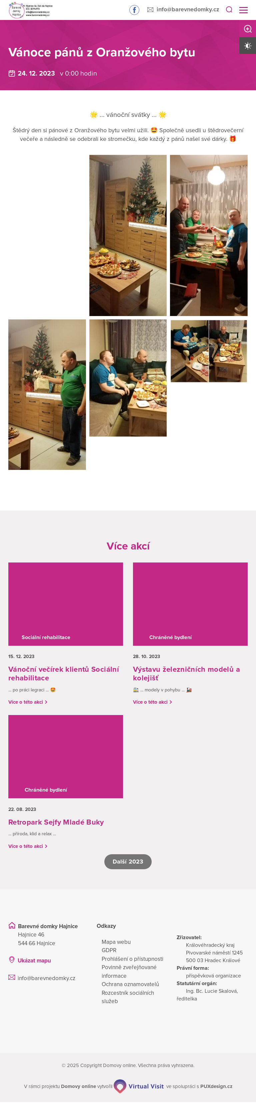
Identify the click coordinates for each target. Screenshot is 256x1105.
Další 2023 (128, 864)
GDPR (109, 953)
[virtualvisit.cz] (139, 1089)
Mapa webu (116, 944)
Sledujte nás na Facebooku (134, 10)
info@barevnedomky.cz (188, 9)
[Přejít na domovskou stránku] (27, 10)
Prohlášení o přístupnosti (132, 961)
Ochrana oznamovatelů (130, 987)
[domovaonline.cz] (78, 1089)
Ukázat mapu (34, 963)
